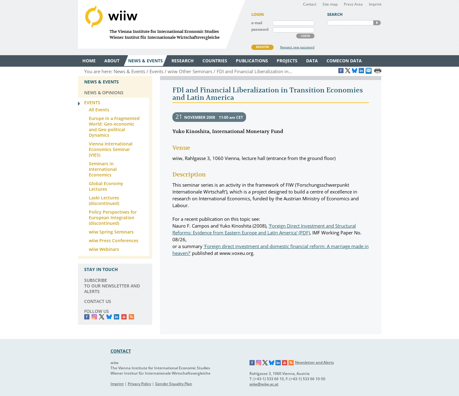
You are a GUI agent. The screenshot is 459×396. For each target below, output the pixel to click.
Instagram (259, 363)
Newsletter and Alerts (314, 362)
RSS (131, 316)
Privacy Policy (139, 383)
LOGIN (305, 36)
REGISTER (262, 47)
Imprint (375, 4)
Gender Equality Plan (173, 383)
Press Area (353, 4)
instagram (94, 316)
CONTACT (120, 351)
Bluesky (109, 316)
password (259, 29)
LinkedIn (116, 316)
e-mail (256, 22)
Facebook (86, 316)
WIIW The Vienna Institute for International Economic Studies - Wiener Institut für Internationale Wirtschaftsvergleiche (161, 24)
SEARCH (377, 22)
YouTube (124, 316)
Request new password (297, 47)
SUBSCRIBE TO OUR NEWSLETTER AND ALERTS (112, 285)
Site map (330, 4)
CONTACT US (97, 301)
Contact (309, 4)
